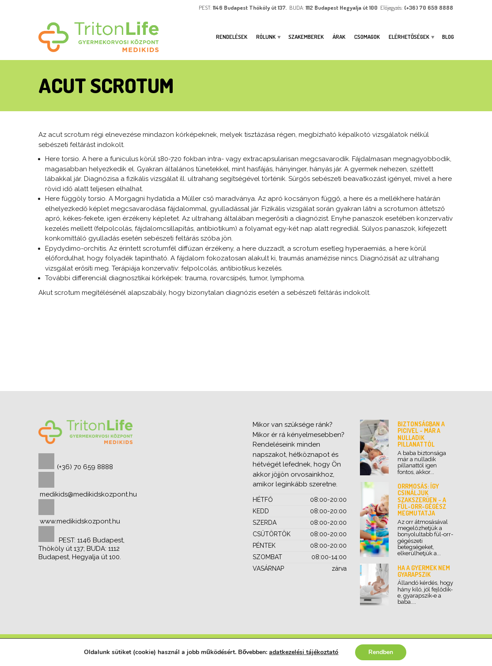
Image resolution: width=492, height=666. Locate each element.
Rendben (380, 652)
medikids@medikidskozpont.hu (88, 494)
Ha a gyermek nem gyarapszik (423, 571)
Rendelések (231, 36)
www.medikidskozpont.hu (80, 521)
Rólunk (266, 36)
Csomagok (367, 36)
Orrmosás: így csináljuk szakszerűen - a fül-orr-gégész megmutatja (421, 499)
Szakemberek (306, 36)
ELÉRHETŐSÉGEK (409, 36)
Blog (448, 36)
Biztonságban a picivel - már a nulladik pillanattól (421, 434)
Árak (339, 36)
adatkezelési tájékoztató (303, 652)
